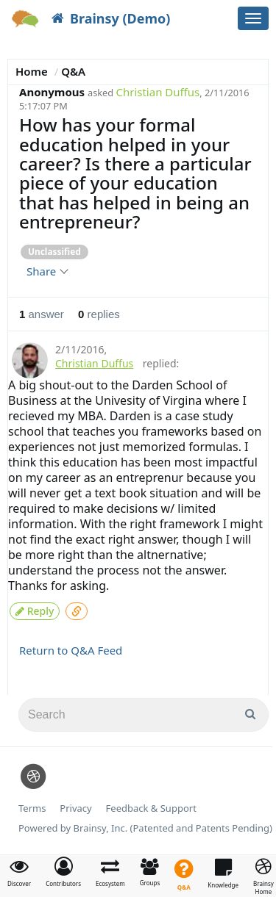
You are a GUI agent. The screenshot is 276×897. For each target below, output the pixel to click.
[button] (63, 872)
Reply (34, 611)
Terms (32, 808)
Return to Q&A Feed (70, 650)
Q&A (73, 71)
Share (46, 271)
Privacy (75, 808)
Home (31, 71)
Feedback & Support (151, 808)
